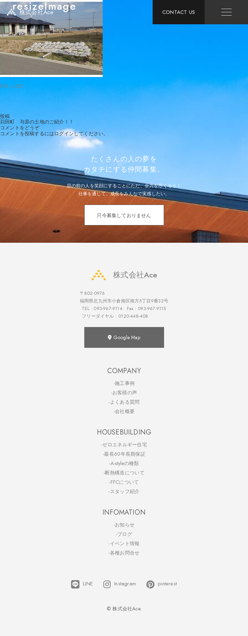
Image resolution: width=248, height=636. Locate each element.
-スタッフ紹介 (123, 491)
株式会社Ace (124, 275)
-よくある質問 (123, 401)
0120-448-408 (133, 316)
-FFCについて (124, 482)
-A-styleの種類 (124, 463)
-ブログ (124, 534)
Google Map (124, 337)
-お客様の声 (124, 392)
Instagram (119, 584)
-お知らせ (124, 524)
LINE (82, 584)
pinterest (161, 584)
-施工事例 (124, 383)
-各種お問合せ (123, 552)
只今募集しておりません (124, 215)
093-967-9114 (108, 308)
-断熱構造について (124, 472)
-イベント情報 (123, 543)
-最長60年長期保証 (124, 453)
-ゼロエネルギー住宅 (124, 444)
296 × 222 (12, 86)
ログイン (64, 133)
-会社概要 (124, 411)
